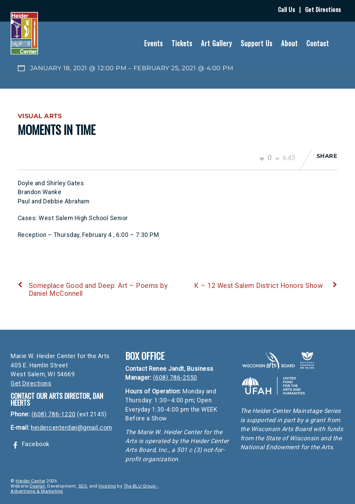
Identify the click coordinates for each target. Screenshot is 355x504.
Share (327, 156)
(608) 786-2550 (175, 377)
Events (153, 43)
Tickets (182, 43)
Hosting (107, 486)
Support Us (256, 43)
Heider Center (31, 480)
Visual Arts (40, 115)
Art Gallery (216, 43)
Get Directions (323, 9)
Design (37, 486)
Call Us (286, 9)
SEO (82, 486)
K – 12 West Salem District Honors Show (265, 286)
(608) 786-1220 (53, 414)
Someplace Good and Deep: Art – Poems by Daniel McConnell (93, 290)
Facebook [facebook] (30, 444)
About (289, 43)
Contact (317, 43)
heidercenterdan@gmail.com (71, 427)
